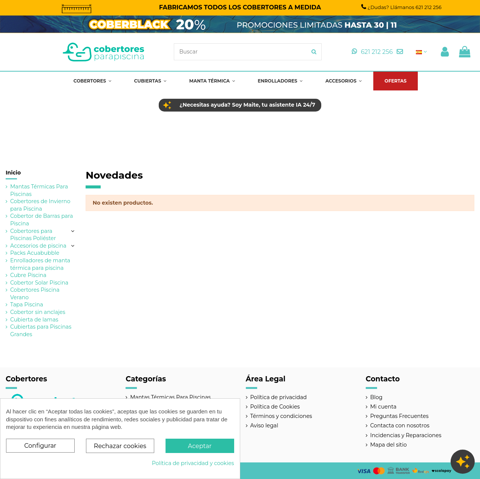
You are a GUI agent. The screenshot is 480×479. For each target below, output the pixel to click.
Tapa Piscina (26, 304)
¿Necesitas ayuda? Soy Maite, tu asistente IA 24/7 (247, 104)
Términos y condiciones (281, 416)
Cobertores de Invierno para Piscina (40, 205)
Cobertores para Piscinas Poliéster (33, 235)
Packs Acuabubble (34, 252)
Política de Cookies (275, 406)
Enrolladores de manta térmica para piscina (40, 264)
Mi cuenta (383, 406)
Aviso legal (264, 425)
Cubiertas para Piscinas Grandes (40, 330)
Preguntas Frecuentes (399, 416)
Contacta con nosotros (399, 425)
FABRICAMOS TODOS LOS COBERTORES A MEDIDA (240, 7)
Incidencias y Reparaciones (406, 435)
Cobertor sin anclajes (37, 312)
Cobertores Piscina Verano (35, 293)
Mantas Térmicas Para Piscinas (39, 190)
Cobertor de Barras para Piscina (41, 220)
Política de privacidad (278, 397)
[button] (92, 81)
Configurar (40, 445)
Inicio (13, 172)
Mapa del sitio (388, 444)
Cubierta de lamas (34, 319)
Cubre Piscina (28, 275)
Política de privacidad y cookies (193, 463)
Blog (376, 397)
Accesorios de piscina (38, 245)
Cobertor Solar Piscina (39, 282)
